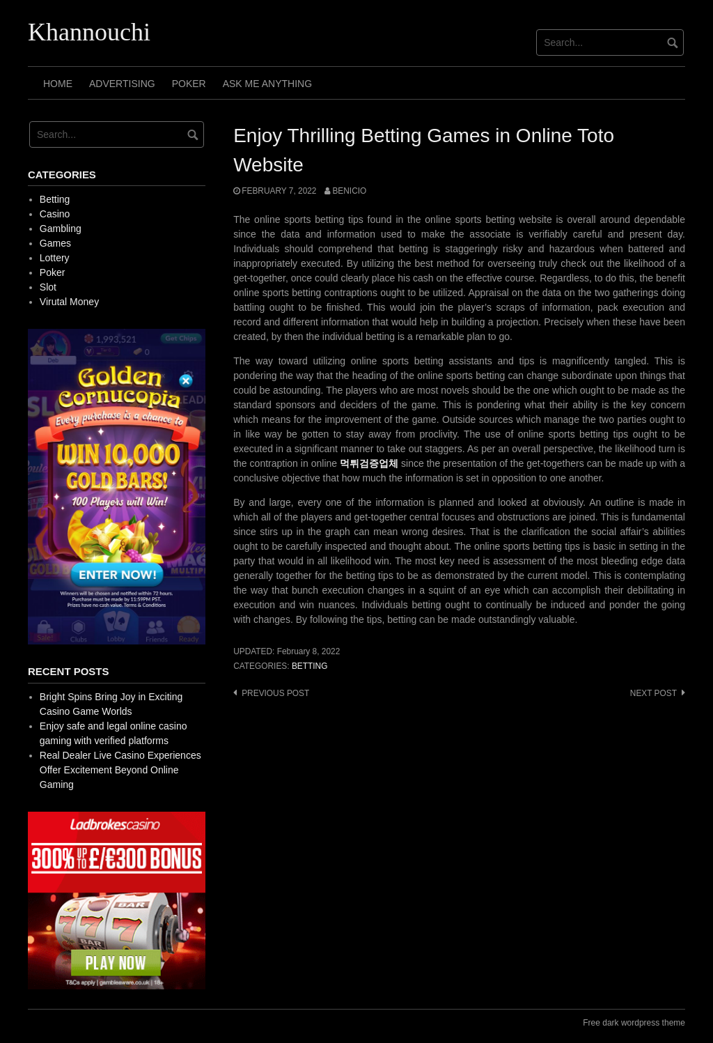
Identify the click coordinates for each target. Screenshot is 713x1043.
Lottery (55, 257)
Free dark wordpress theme (634, 1023)
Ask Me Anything (267, 83)
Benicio (349, 191)
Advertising (122, 83)
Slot (48, 287)
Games (55, 243)
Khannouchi (89, 32)
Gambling (60, 228)
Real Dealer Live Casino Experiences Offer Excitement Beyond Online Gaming (120, 770)
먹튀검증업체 (369, 463)
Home (57, 83)
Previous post (275, 693)
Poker (189, 83)
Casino (55, 213)
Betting (310, 666)
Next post (653, 693)
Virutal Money (69, 301)
